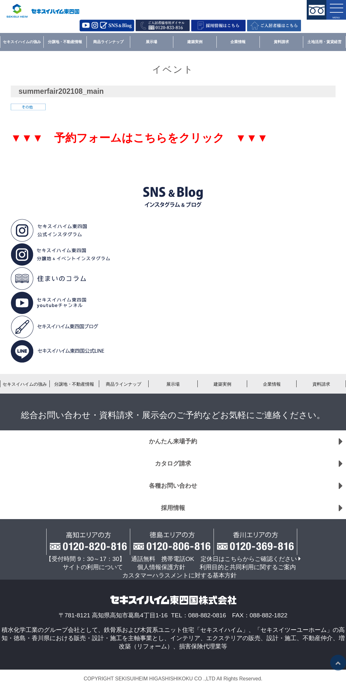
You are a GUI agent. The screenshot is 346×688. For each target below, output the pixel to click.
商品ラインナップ (108, 42)
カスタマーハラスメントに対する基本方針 (179, 575)
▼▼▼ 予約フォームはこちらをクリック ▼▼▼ (139, 138)
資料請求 (281, 42)
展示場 (151, 42)
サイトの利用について (93, 567)
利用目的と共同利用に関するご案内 (248, 567)
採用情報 (173, 508)
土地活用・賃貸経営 (324, 42)
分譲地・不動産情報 (65, 42)
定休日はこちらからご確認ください (249, 559)
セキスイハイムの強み (22, 42)
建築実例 (194, 42)
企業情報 (238, 42)
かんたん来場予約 (173, 441)
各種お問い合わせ (173, 485)
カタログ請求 (173, 463)
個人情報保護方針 (161, 567)
